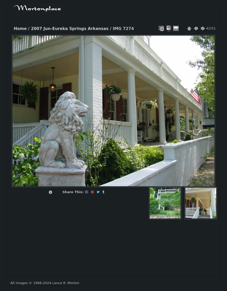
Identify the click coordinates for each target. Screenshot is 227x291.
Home (20, 28)
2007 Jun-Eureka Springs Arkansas (69, 28)
